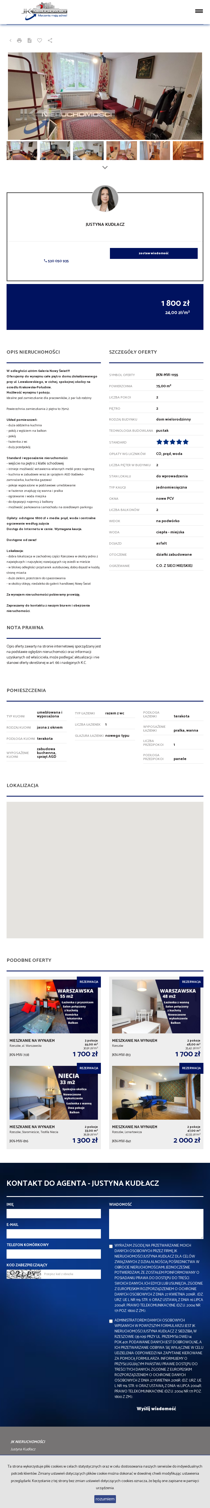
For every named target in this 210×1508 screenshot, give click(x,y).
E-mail (12, 1225)
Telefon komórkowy (28, 1245)
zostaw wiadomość (153, 253)
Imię (10, 1205)
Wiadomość (120, 1205)
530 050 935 (56, 261)
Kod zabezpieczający (27, 1265)
